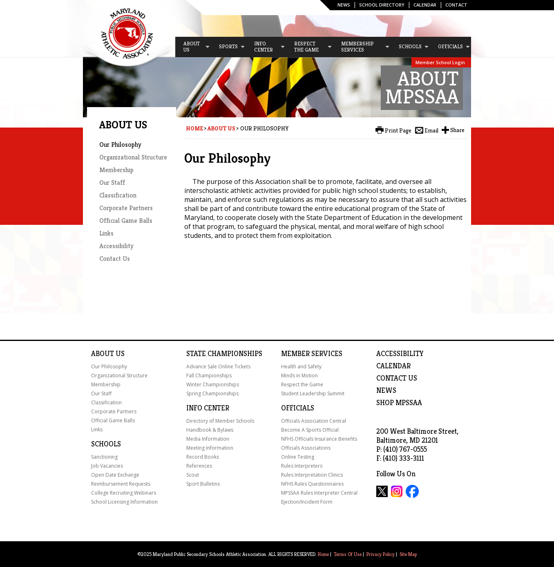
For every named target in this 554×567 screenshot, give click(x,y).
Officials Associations (306, 447)
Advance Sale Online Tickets (218, 366)
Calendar (424, 5)
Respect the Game (302, 384)
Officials (297, 407)
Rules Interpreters (301, 465)
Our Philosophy (120, 144)
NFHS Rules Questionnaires (312, 483)
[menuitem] (192, 47)
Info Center (207, 407)
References (199, 465)
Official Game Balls (125, 220)
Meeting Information (209, 447)
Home (194, 128)
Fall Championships (209, 375)
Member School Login (440, 62)
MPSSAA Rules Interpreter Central (319, 492)
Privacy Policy (380, 554)
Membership (116, 170)
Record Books (202, 456)
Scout (192, 474)
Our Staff (112, 182)
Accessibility (116, 246)
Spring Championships (212, 393)
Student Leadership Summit (312, 393)
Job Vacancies (107, 465)
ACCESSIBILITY (400, 353)
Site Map (408, 554)
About (102, 353)
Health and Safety (301, 366)
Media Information (207, 438)
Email (431, 130)
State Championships (224, 353)
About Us (221, 128)
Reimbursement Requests (120, 483)
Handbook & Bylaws (209, 429)
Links (106, 233)
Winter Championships (212, 384)
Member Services (311, 353)
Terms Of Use (348, 554)
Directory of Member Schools (220, 420)
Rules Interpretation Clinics (312, 474)
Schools (106, 443)
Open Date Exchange (115, 474)
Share (457, 130)
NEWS (386, 390)
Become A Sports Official (310, 429)
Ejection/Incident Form (307, 501)
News (343, 5)
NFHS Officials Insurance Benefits (319, 438)
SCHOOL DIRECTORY (381, 5)
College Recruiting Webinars (123, 492)
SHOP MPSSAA (399, 402)
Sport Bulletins (203, 483)
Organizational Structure (133, 157)
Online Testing (297, 456)
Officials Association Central (313, 420)
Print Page (398, 130)
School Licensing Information (124, 501)
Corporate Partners (126, 208)
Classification (117, 195)
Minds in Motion (299, 375)
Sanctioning (104, 456)
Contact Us (114, 258)
